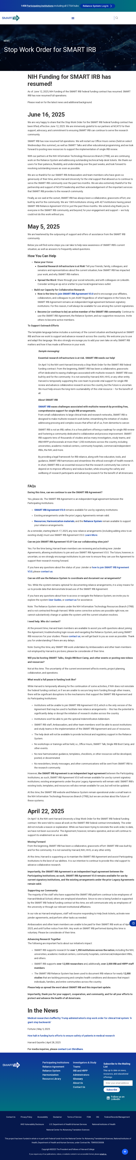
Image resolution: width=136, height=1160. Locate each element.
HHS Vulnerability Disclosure (32, 1124)
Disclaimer (57, 1117)
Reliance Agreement (53, 1066)
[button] (73, 18)
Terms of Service (74, 1117)
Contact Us (79, 1087)
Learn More (91, 535)
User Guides (55, 599)
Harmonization (50, 1074)
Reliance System (51, 1070)
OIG (97, 1117)
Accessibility (42, 1117)
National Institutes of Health (103, 1124)
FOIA (89, 1117)
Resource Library (51, 1078)
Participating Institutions (55, 1062)
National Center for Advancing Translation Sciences (68, 1130)
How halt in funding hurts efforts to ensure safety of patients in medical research (71, 1035)
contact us (47, 571)
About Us (78, 1082)
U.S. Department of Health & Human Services (68, 1124)
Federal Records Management (117, 1117)
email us (103, 1154)
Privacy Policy (26, 1117)
